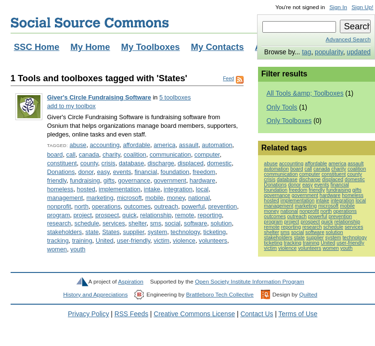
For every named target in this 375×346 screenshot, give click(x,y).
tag (306, 52)
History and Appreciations (95, 294)
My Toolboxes (150, 47)
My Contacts (217, 47)
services (114, 223)
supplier (133, 231)
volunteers (213, 240)
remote (184, 215)
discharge (160, 163)
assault (189, 144)
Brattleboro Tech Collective (219, 294)
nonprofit (59, 206)
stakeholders (64, 231)
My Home (90, 47)
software (195, 223)
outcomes (137, 206)
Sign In (338, 7)
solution (221, 223)
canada (89, 154)
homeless (60, 189)
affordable (136, 144)
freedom (204, 171)
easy (103, 171)
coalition (135, 154)
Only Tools (282, 107)
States (110, 231)
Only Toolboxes (289, 120)
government (170, 180)
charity (111, 154)
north (82, 206)
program (58, 215)
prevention (222, 206)
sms (155, 223)
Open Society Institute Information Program (249, 281)
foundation (174, 171)
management (65, 197)
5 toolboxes (175, 97)
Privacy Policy (88, 314)
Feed (228, 78)
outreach (166, 206)
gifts (109, 180)
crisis (109, 163)
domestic (219, 163)
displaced (191, 163)
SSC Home (37, 47)
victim (161, 240)
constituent (62, 163)
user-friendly (133, 240)
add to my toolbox (71, 106)
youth (77, 249)
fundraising (85, 180)
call (71, 154)
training (82, 240)
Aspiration (130, 281)
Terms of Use (297, 314)
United (105, 240)
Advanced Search (348, 39)
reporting (209, 215)
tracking (58, 240)
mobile (154, 197)
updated (359, 52)
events (122, 171)
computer (207, 154)
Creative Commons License (194, 314)
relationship (155, 215)
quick (129, 215)
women (57, 249)
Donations (61, 171)
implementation (120, 189)
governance (134, 180)
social (173, 223)
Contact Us (256, 314)
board (55, 154)
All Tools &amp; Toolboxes (305, 93)
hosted (86, 189)
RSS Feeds (131, 314)
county (89, 163)
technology (185, 231)
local (202, 189)
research (59, 223)
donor (85, 171)
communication (170, 154)
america (164, 144)
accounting (105, 144)
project (82, 215)
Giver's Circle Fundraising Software (99, 97)
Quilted (308, 294)
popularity (329, 52)
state (92, 231)
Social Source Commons (90, 22)
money (175, 197)
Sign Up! (362, 7)
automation (217, 144)
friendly (56, 180)
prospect (107, 215)
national (199, 197)
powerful (193, 206)
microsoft (129, 197)
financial (145, 171)
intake (152, 189)
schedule (87, 223)
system (157, 231)
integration (178, 189)
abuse (78, 144)
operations (106, 206)
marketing (99, 197)
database (131, 163)
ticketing (214, 231)
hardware (202, 180)
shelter (138, 223)
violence (184, 240)
